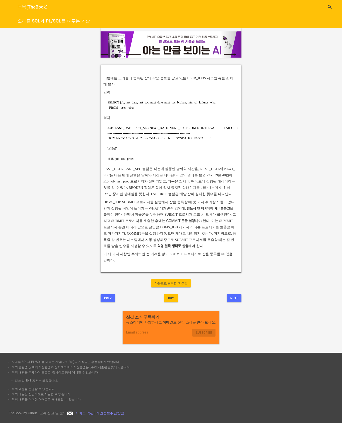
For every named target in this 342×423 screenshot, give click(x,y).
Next (234, 298)
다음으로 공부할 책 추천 (171, 283)
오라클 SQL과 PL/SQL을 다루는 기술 (53, 21)
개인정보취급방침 (110, 413)
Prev (108, 298)
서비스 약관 (84, 413)
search (329, 7)
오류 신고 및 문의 (56, 413)
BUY (171, 298)
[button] (111, 44)
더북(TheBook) (32, 7)
